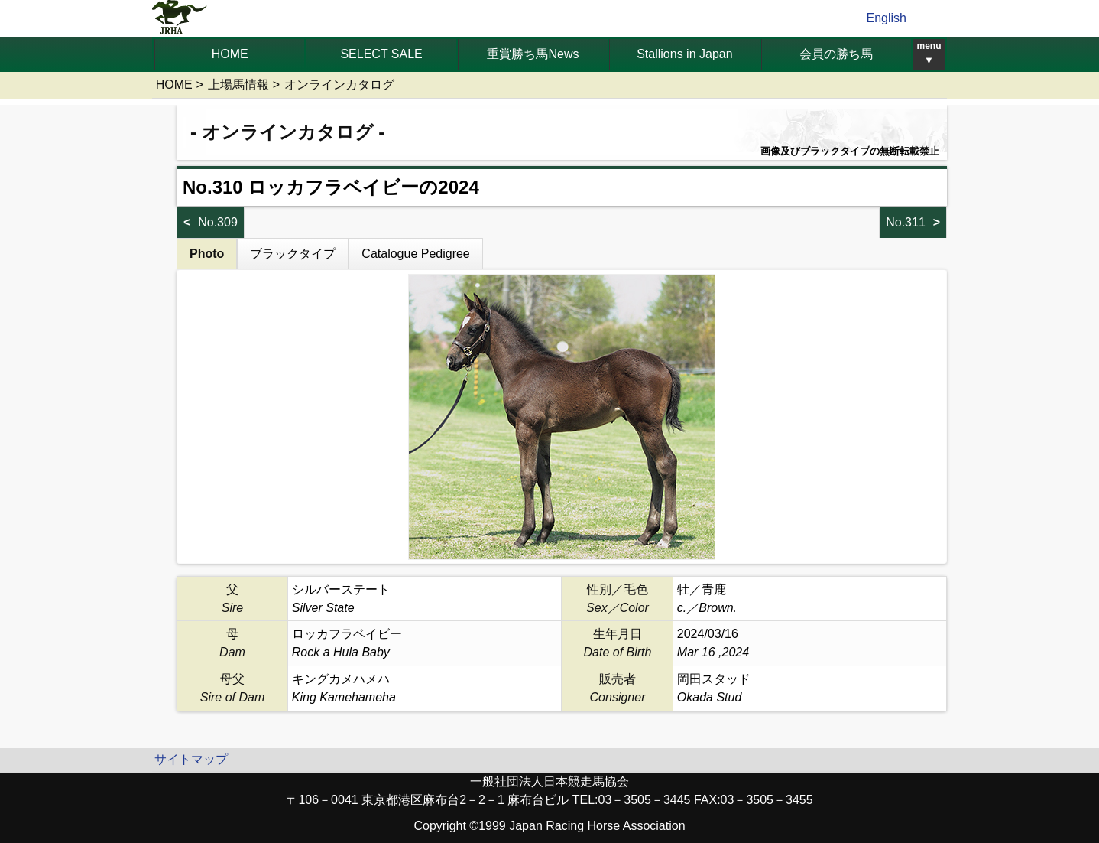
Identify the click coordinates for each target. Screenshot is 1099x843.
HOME (230, 53)
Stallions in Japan (684, 53)
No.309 (218, 222)
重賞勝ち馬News (533, 53)
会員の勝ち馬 (836, 53)
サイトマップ (191, 759)
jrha (180, 18)
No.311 (906, 222)
